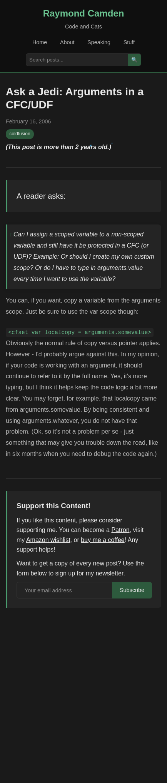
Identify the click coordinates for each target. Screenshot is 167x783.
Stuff (129, 42)
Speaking (98, 42)
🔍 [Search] (134, 60)
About (67, 42)
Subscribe (132, 590)
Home (39, 42)
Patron (120, 530)
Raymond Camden (83, 13)
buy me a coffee (103, 540)
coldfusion (20, 133)
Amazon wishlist (48, 540)
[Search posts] (77, 60)
